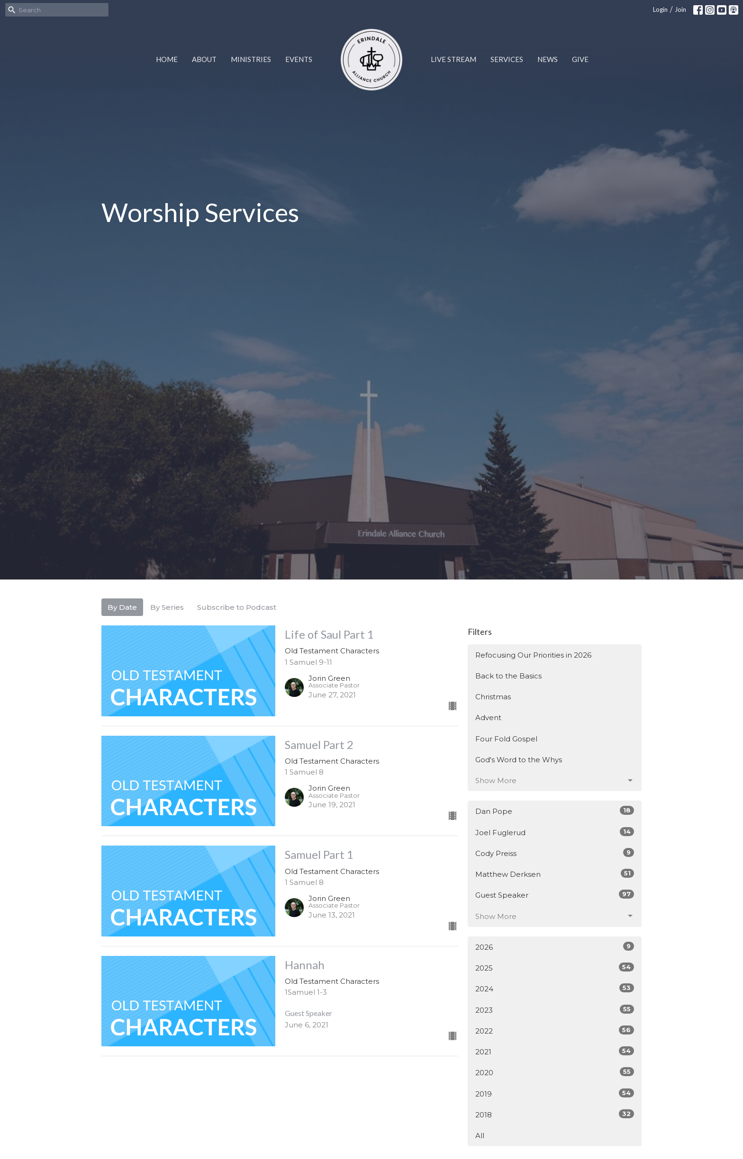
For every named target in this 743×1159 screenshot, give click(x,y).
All (479, 1135)
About (204, 59)
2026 (554, 947)
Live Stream (453, 59)
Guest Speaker (554, 895)
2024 (554, 988)
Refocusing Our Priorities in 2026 (533, 655)
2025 (554, 967)
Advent (488, 717)
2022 (554, 1030)
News (547, 59)
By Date (122, 607)
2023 (554, 1010)
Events (298, 59)
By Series (167, 607)
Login (660, 9)
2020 (554, 1072)
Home (167, 59)
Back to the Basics (508, 675)
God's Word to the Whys (518, 759)
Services (506, 59)
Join (680, 9)
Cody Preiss (554, 853)
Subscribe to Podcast (236, 607)
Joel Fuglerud (554, 832)
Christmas (493, 696)
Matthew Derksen (554, 874)
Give (580, 59)
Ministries (251, 59)
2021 (554, 1051)
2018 (554, 1114)
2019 (554, 1093)
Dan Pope (554, 811)
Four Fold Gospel (506, 738)
